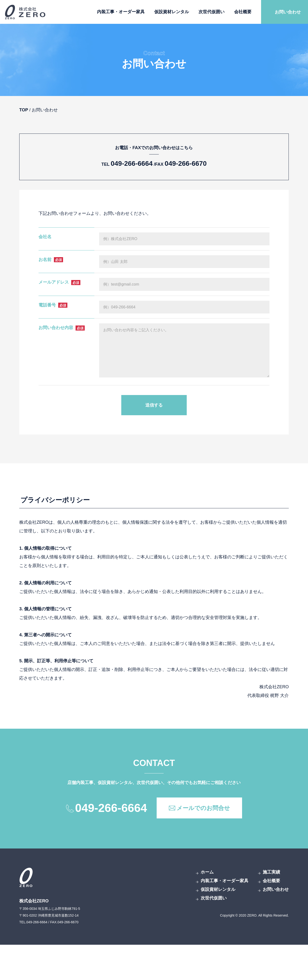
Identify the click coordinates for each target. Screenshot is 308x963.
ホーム (207, 890)
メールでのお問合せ (203, 826)
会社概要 (242, 12)
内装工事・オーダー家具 (121, 12)
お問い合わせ (288, 12)
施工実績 (271, 890)
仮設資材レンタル (171, 12)
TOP (23, 110)
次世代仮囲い (212, 12)
